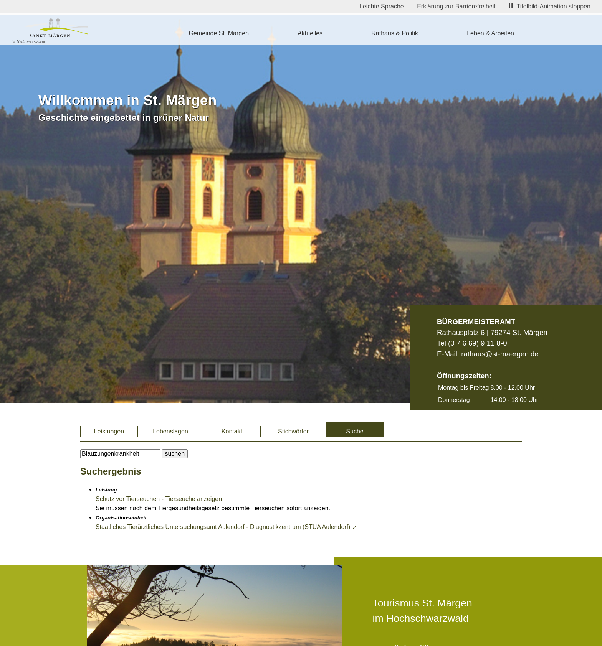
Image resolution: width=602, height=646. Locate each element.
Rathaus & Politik (394, 33)
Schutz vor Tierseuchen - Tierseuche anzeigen (159, 499)
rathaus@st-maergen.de (499, 354)
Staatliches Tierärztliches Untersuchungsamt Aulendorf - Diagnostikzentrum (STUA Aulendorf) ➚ (226, 527)
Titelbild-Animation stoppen (549, 6)
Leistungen (109, 431)
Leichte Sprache (381, 6)
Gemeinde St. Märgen (219, 33)
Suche (354, 431)
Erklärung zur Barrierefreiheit (456, 6)
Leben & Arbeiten (490, 33)
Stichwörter (293, 431)
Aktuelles (310, 33)
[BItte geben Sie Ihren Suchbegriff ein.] (120, 453)
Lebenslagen (170, 431)
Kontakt (232, 431)
